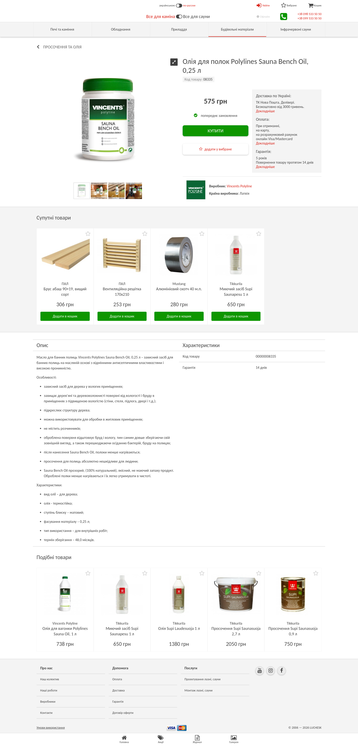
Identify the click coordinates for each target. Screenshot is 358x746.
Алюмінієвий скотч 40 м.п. (179, 288)
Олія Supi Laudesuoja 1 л (179, 628)
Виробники (47, 702)
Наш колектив (49, 679)
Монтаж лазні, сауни (198, 690)
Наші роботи (48, 690)
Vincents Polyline (239, 186)
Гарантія (118, 702)
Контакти (46, 713)
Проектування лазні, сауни (202, 679)
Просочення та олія (62, 47)
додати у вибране (218, 149)
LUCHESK (315, 728)
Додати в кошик (65, 316)
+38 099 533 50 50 (309, 18)
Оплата (117, 679)
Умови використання (51, 728)
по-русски (189, 5)
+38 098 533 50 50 (309, 14)
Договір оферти (122, 713)
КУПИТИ (215, 130)
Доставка (118, 690)
